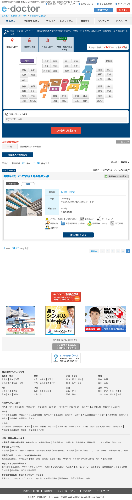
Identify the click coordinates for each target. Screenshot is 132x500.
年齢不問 (76, 459)
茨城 (109, 91)
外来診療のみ (31, 442)
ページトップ (125, 486)
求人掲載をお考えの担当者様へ (66, 344)
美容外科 (96, 415)
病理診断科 (117, 426)
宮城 (109, 74)
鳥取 (33, 70)
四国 (68, 388)
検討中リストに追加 (116, 176)
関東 (36, 376)
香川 (64, 96)
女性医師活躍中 (50, 478)
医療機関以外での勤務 (118, 450)
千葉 (109, 96)
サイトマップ (124, 4)
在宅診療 (5, 430)
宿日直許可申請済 (28, 470)
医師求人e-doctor (31, 491)
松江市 (72, 192)
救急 (32, 459)
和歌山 (46, 71)
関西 (4, 388)
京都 (55, 66)
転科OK (99, 459)
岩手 (109, 69)
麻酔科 (27, 426)
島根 (24, 70)
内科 (11, 407)
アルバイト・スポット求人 (59, 21)
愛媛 (55, 96)
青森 (100, 69)
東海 (100, 376)
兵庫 (47, 61)
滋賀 (55, 61)
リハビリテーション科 (78, 426)
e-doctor (21, 8)
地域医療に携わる (9, 459)
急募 (88, 478)
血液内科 (53, 407)
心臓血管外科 (36, 415)
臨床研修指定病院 (43, 450)
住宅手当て (95, 467)
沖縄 (24, 101)
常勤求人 (10, 21)
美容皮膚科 (87, 415)
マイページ (121, 21)
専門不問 (67, 459)
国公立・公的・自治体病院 (22, 450)
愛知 (77, 96)
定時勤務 (5, 470)
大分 (33, 91)
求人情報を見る (78, 234)
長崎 (24, 91)
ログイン (123, 10)
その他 (41, 430)
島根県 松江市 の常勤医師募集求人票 (26, 176)
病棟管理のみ (45, 442)
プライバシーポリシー (67, 491)
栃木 (109, 86)
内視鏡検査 (80, 442)
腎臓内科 (107, 407)
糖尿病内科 (75, 407)
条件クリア (124, 142)
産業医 (24, 430)
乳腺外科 (13, 418)
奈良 (55, 71)
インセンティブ (82, 467)
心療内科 (116, 407)
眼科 (103, 415)
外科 (4, 415)
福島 (109, 79)
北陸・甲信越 (71, 376)
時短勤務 (15, 470)
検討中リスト (103, 10)
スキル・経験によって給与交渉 (50, 467)
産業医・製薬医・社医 (51, 459)
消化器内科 (19, 407)
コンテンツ (103, 21)
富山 (67, 61)
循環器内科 (42, 407)
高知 (55, 101)
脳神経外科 (48, 415)
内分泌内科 (63, 407)
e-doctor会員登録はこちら (66, 297)
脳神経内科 (96, 407)
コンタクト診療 (103, 442)
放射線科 (52, 426)
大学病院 (5, 450)
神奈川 (100, 101)
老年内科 (85, 407)
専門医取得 (23, 459)
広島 (24, 75)
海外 (27, 61)
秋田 (100, 74)
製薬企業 (32, 430)
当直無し (16, 467)
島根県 (64, 192)
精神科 (43, 426)
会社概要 (48, 491)
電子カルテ (6, 478)
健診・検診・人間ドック (100, 426)
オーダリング (19, 478)
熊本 (24, 96)
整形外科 (59, 415)
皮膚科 (77, 415)
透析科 (31, 418)
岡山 (33, 75)
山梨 (76, 71)
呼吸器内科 (31, 407)
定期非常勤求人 (31, 21)
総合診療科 (6, 426)
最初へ (94, 251)
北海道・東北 (7, 376)
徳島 (64, 101)
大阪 (47, 66)
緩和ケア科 (62, 426)
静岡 (85, 101)
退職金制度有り (109, 467)
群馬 (100, 86)
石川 (67, 66)
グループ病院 (82, 450)
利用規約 (87, 491)
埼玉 (100, 91)
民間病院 (70, 450)
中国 (36, 388)
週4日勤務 (6, 467)
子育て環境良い (77, 478)
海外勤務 (108, 459)
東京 (100, 96)
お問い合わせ (87, 4)
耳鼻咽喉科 (112, 415)
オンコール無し (28, 467)
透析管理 (91, 442)
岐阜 (85, 96)
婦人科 (4, 418)
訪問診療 (70, 442)
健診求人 (85, 21)
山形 (100, 79)
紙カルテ (30, 478)
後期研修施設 (59, 450)
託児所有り (64, 478)
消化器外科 (12, 415)
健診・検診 (117, 442)
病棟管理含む (58, 442)
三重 (77, 101)
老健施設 (15, 430)
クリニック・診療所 (98, 450)
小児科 (35, 426)
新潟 (76, 61)
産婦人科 (122, 415)
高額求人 (69, 467)
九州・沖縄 (103, 388)
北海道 (109, 61)
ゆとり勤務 (122, 467)
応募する (110, 234)
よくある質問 (106, 4)
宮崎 (33, 96)
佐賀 (24, 86)
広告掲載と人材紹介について (61, 4)
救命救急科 (18, 426)
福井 (67, 71)
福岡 (33, 86)
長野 (76, 66)
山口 (24, 80)
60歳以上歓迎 (88, 459)
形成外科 (69, 415)
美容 (38, 459)
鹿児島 (33, 101)
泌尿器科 (23, 418)
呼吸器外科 (24, 415)
